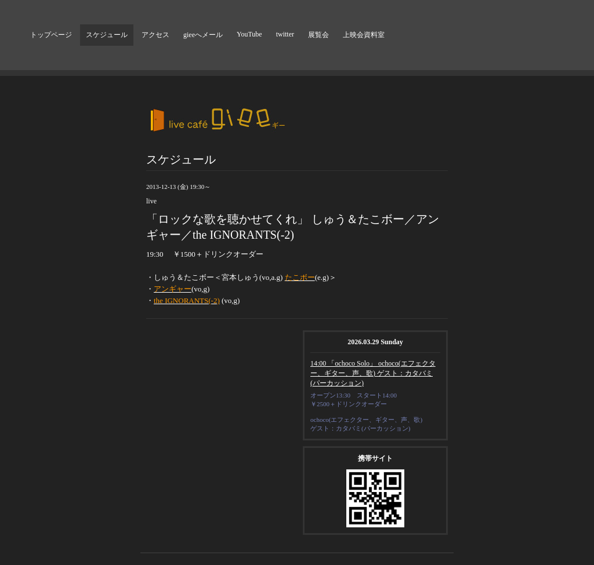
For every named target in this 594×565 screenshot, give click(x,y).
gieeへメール (203, 35)
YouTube (249, 34)
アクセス (155, 35)
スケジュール (107, 35)
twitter (285, 34)
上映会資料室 (364, 35)
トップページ (51, 35)
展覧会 (318, 35)
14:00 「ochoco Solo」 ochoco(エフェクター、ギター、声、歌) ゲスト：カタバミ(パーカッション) (373, 373)
